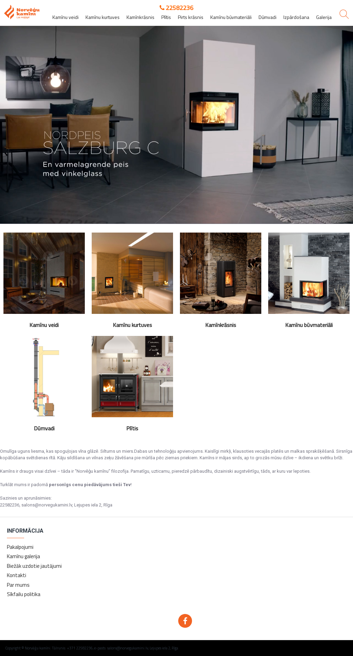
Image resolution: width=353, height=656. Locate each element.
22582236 (176, 7)
